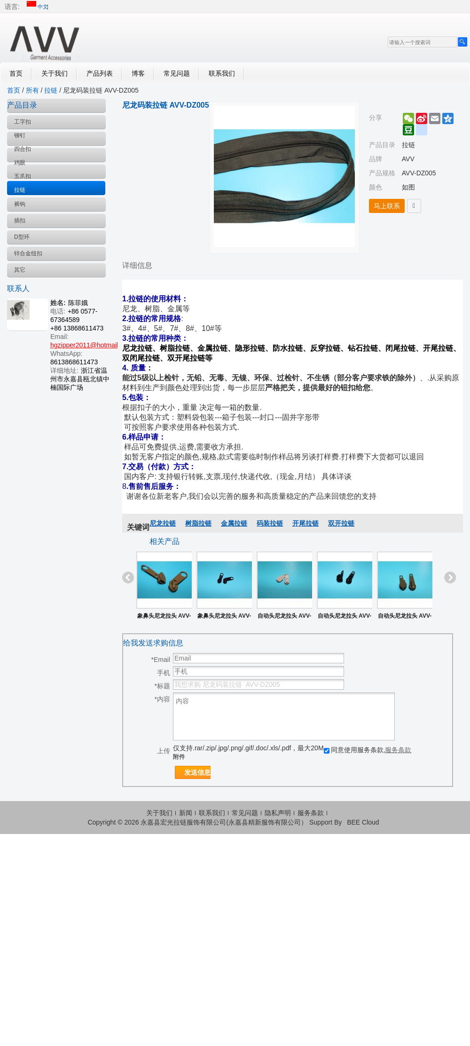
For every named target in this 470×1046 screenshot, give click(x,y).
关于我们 (54, 73)
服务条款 (398, 750)
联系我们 (222, 73)
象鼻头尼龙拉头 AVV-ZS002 (164, 618)
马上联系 (387, 206)
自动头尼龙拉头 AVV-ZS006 (344, 618)
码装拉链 (270, 523)
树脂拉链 (198, 523)
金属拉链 (234, 523)
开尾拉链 (305, 523)
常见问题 (177, 73)
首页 (16, 73)
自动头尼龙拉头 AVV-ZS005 (404, 618)
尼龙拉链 (162, 523)
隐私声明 (278, 813)
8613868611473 (74, 362)
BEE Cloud (363, 822)
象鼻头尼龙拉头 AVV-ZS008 (224, 618)
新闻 (185, 813)
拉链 (50, 90)
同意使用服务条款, (368, 750)
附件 (179, 756)
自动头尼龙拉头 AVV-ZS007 (284, 618)
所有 (32, 90)
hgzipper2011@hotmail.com (91, 345)
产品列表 (99, 73)
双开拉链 (341, 523)
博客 (138, 73)
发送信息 (197, 772)
